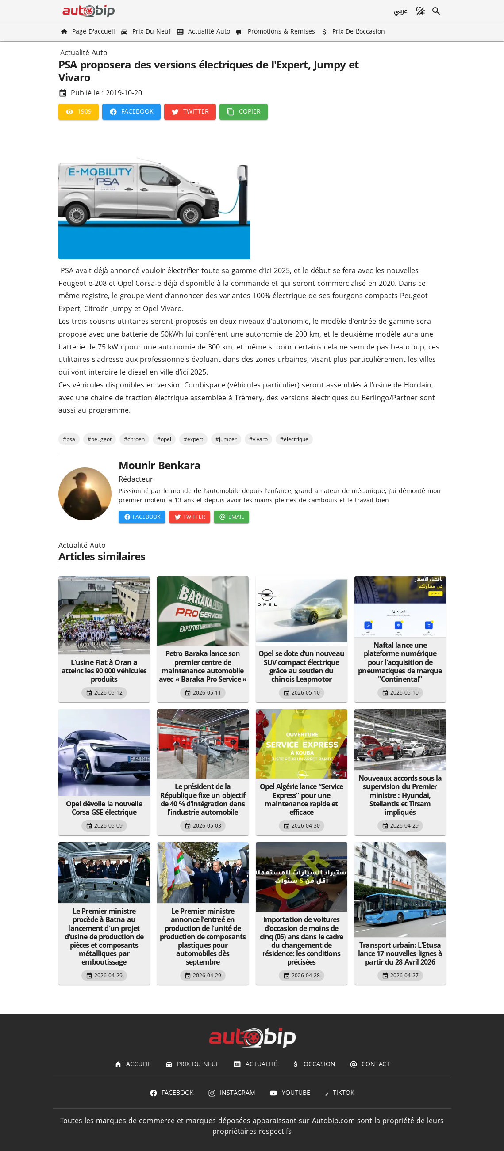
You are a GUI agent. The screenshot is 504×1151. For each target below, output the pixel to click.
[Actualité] (255, 1064)
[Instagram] (231, 1093)
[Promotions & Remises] (276, 31)
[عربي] (399, 11)
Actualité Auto (84, 53)
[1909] (78, 112)
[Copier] (243, 112)
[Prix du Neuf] (146, 31)
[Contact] (369, 1064)
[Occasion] (313, 1064)
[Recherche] (436, 11)
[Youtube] (289, 1093)
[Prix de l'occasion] (354, 31)
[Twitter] (190, 112)
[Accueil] (132, 1064)
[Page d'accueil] (88, 31)
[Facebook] (131, 112)
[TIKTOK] (339, 1093)
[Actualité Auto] (204, 31)
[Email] (231, 517)
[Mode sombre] (420, 11)
